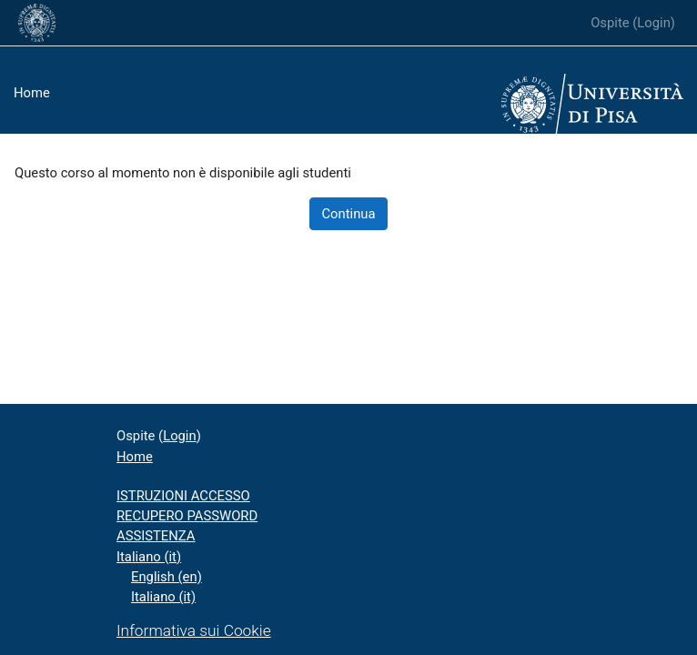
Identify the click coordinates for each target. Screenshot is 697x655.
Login (654, 23)
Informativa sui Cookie (193, 630)
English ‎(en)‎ (166, 577)
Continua (348, 214)
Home (32, 93)
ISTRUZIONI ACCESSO (183, 496)
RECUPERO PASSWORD (187, 516)
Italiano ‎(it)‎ (148, 557)
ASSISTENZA (155, 536)
